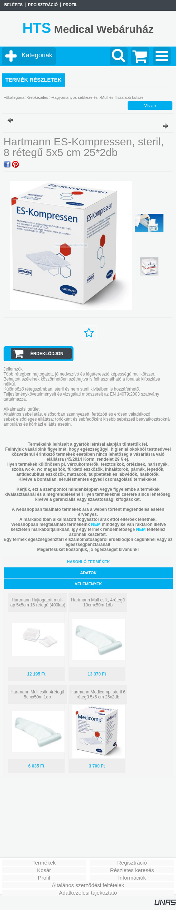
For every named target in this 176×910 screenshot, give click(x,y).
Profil (44, 878)
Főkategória (14, 97)
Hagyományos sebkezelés (74, 97)
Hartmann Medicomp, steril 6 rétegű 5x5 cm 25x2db (98, 694)
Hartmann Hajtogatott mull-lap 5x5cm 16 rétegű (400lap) (37, 602)
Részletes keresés (132, 870)
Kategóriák (37, 55)
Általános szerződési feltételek (88, 885)
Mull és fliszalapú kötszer (123, 97)
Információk (132, 878)
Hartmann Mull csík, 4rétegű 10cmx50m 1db (98, 602)
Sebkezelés (38, 97)
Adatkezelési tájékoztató (88, 893)
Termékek (44, 863)
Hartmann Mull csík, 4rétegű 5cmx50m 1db (37, 694)
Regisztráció (132, 863)
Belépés (13, 5)
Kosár (44, 870)
